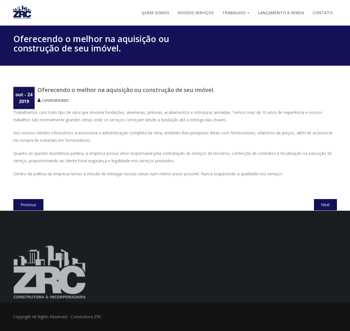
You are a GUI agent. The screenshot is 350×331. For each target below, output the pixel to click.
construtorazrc (55, 103)
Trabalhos (236, 12)
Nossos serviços (196, 12)
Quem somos (155, 12)
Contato (323, 12)
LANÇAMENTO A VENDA (281, 12)
